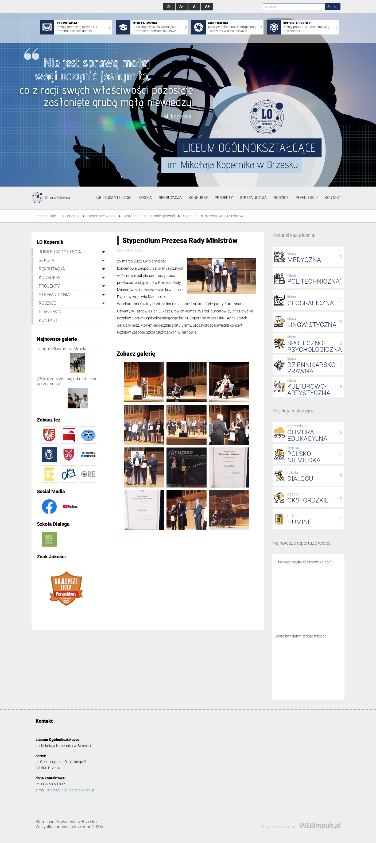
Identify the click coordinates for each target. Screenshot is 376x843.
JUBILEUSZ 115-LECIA (113, 197)
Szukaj (332, 7)
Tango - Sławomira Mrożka (62, 348)
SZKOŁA (145, 197)
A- (181, 6)
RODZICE (281, 197)
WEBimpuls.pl (319, 825)
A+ (207, 6)
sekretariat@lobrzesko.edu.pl (71, 790)
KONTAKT (333, 197)
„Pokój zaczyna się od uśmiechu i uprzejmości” (68, 381)
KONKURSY (198, 197)
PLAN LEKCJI (307, 197)
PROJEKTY (224, 197)
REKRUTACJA (170, 197)
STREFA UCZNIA (253, 197)
